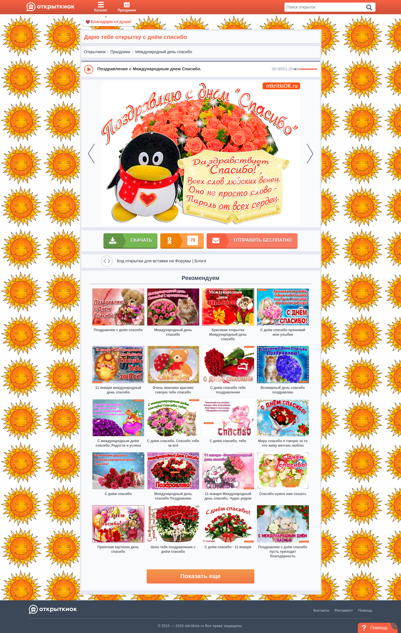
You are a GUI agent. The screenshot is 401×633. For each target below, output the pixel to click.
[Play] (88, 69)
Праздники (120, 52)
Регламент (344, 610)
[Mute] (296, 69)
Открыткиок (95, 52)
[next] (310, 154)
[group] (200, 69)
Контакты (321, 610)
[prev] (91, 154)
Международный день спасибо (163, 52)
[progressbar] (308, 69)
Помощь (365, 610)
